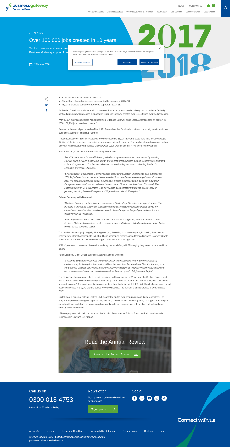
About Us (34, 431)
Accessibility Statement (103, 431)
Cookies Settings (82, 62)
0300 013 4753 (51, 399)
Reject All (127, 62)
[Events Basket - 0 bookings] (211, 5)
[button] (115, 13)
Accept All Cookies (149, 62)
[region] (116, 57)
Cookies (148, 431)
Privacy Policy (129, 431)
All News (36, 33)
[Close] (159, 48)
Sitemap (50, 431)
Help (162, 431)
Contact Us (195, 6)
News (181, 6)
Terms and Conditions (73, 431)
